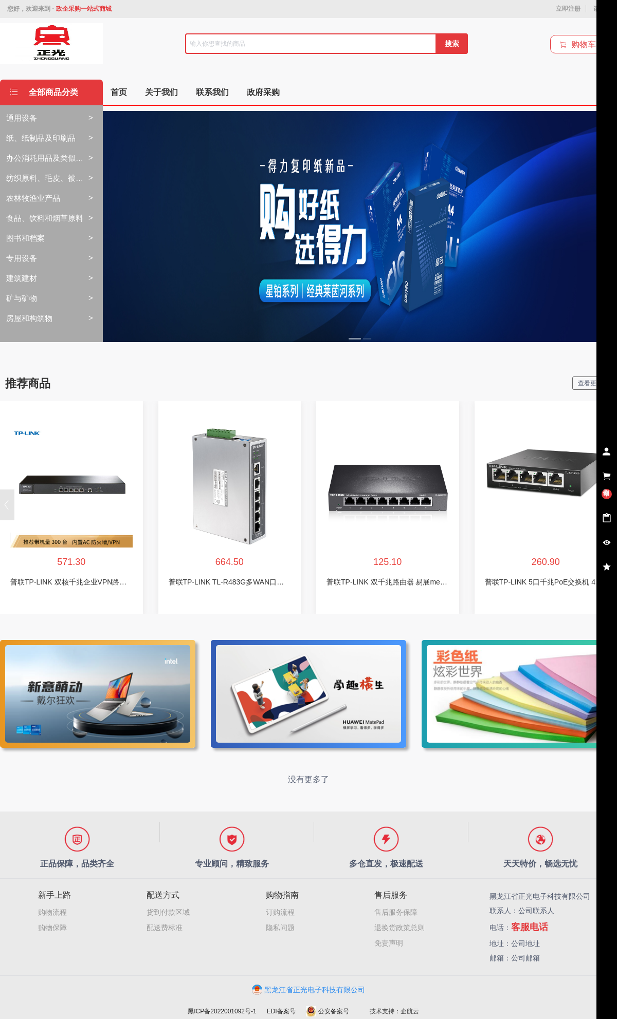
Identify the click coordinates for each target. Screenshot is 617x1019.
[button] (7, 504)
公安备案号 (327, 1011)
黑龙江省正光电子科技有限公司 (308, 990)
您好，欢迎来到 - (59, 8)
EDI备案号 (281, 1011)
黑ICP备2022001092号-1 (222, 1011)
